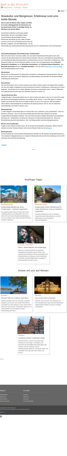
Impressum (25, 394)
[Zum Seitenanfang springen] (1, 416)
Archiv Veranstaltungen (28, 401)
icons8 (5, 412)
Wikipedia (49, 128)
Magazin (4, 145)
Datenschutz (26, 396)
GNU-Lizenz (26, 399)
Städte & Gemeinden (4, 401)
